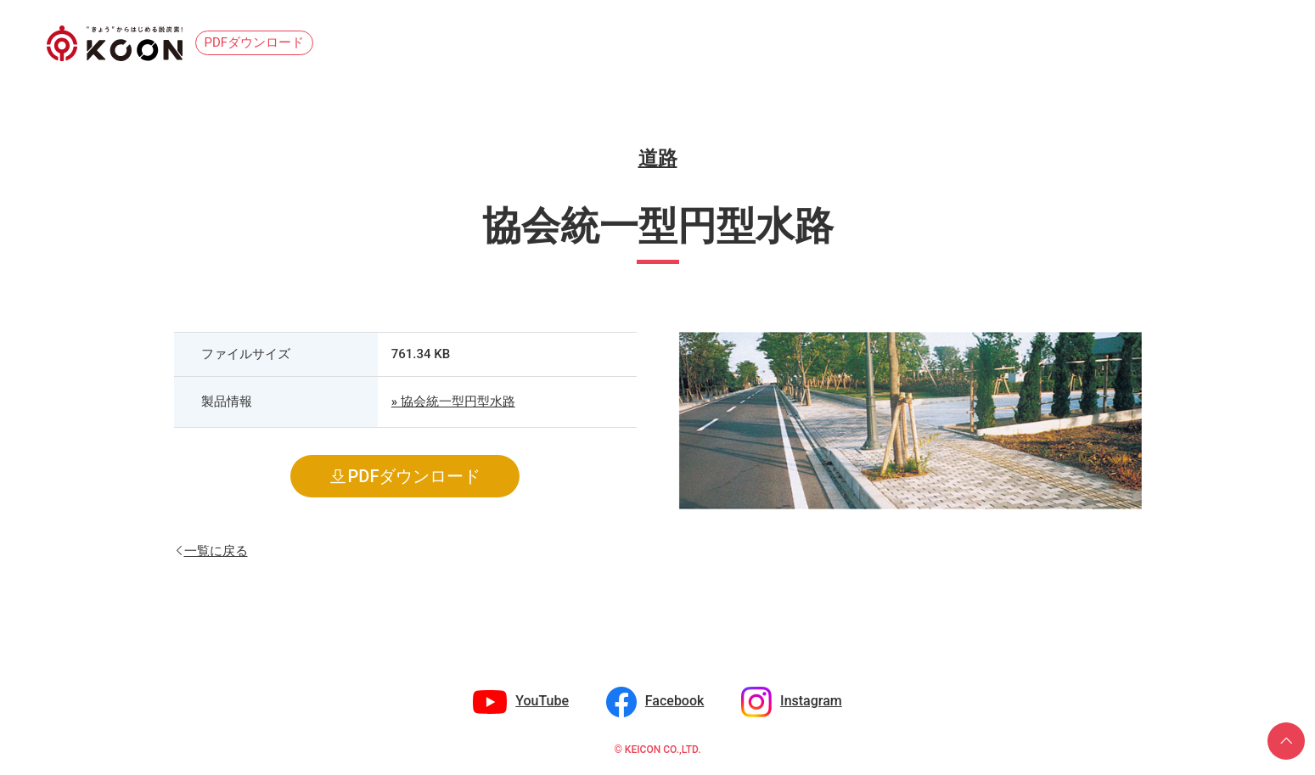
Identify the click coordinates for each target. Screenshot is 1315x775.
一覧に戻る (216, 549)
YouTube (542, 701)
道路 (657, 158)
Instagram (811, 701)
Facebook (675, 701)
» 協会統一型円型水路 (453, 401)
